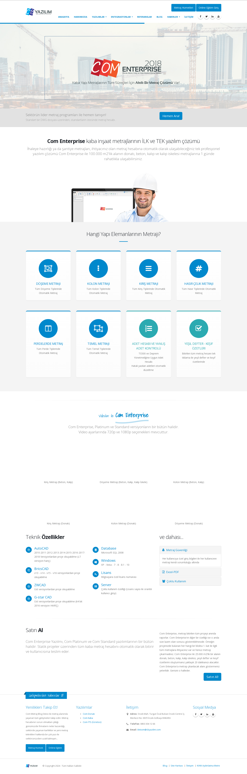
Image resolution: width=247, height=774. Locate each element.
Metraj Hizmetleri (183, 7)
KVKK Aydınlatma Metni (208, 765)
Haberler (172, 16)
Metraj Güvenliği (174, 550)
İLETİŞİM (188, 16)
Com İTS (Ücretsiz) (92, 722)
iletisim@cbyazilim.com (149, 729)
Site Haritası (177, 765)
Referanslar (144, 16)
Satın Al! (212, 677)
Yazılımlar (98, 16)
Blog (159, 16)
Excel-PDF (170, 572)
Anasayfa (63, 16)
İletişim (189, 765)
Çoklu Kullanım (174, 581)
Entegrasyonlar (121, 16)
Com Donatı (89, 713)
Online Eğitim (55, 747)
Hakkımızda (80, 16)
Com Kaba (88, 718)
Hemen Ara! (170, 116)
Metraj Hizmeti (35, 747)
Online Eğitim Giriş (209, 7)
